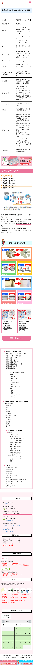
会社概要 (8, 477)
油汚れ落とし (16, 254)
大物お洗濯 (24, 297)
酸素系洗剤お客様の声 (12, 362)
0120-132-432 (9, 509)
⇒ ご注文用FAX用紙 (8, 520)
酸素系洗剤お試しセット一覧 (14, 364)
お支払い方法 (9, 473)
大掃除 (8, 411)
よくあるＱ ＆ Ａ (10, 484)
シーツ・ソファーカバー (17, 457)
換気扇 (13, 376)
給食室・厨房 (15, 383)
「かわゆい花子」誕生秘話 (13, 356)
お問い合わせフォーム (12, 486)
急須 (12, 391)
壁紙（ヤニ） (10, 405)
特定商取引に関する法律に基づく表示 (17, 480)
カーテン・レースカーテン (17, 459)
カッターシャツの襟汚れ (17, 440)
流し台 (8, 409)
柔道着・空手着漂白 (15, 442)
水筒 (12, 393)
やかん (13, 380)
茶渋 (11, 389)
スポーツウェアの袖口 (16, 446)
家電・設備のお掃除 (8, 297)
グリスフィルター (16, 387)
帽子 (11, 461)
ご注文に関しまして (11, 469)
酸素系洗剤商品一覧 (11, 366)
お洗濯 (16, 283)
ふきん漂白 (13, 449)
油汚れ (11, 374)
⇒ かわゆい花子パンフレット (10, 531)
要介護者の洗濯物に (15, 453)
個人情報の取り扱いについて (14, 482)
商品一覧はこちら (16, 338)
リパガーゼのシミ (15, 436)
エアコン (8, 420)
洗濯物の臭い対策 (15, 451)
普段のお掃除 (24, 268)
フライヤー (14, 385)
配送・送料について (11, 475)
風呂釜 (8, 424)
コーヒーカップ (15, 395)
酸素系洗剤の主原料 (11, 358)
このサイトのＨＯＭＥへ (13, 467)
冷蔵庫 (8, 418)
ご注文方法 (9, 471)
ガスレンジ (14, 378)
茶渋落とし (8, 268)
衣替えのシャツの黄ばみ (17, 438)
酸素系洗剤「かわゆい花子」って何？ (17, 354)
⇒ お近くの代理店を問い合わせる (11, 525)
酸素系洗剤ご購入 (11, 368)
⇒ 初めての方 (6, 529)
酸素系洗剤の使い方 (11, 360)
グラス (13, 397)
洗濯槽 (8, 422)
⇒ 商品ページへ (7, 503)
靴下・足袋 (13, 444)
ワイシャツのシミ (15, 434)
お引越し (8, 413)
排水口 (8, 426)
